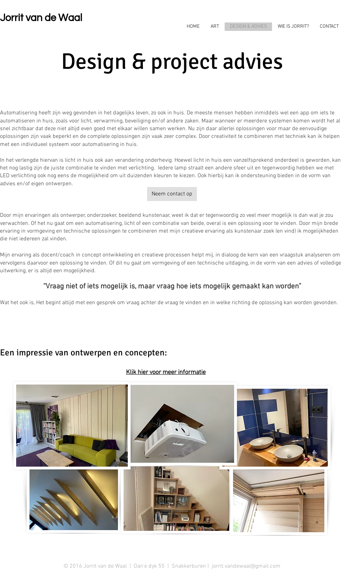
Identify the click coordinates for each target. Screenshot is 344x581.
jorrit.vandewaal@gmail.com (246, 566)
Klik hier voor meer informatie (166, 372)
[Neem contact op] (172, 194)
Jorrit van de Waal (41, 18)
